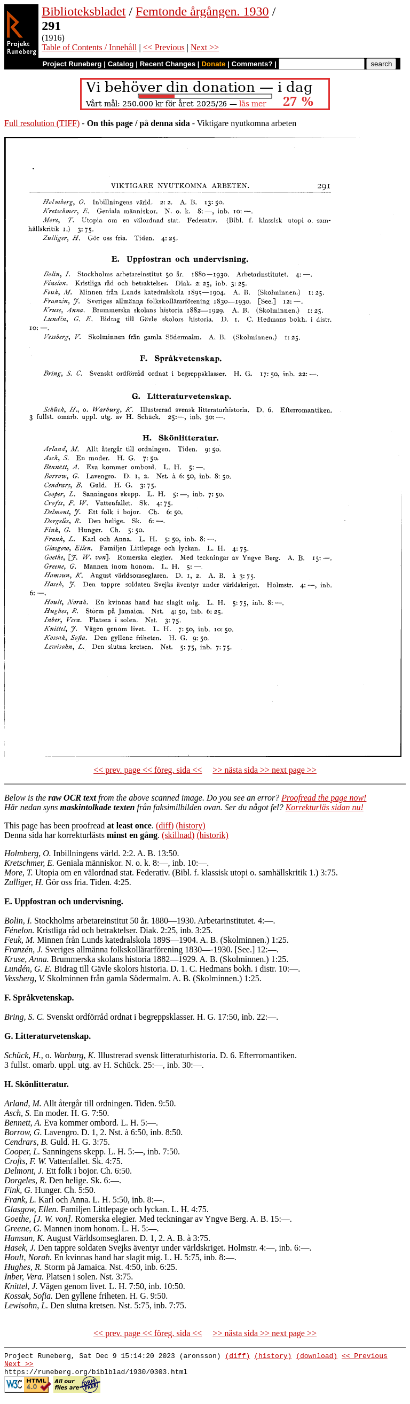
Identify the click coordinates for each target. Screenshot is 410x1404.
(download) (316, 1357)
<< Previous (164, 47)
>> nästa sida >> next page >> (264, 769)
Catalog (121, 64)
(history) (190, 825)
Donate (213, 64)
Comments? (252, 64)
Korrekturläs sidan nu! (325, 807)
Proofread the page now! (323, 797)
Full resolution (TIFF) (42, 123)
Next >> (205, 47)
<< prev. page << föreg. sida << (147, 769)
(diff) (165, 825)
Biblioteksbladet (83, 11)
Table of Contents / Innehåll (89, 47)
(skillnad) (178, 835)
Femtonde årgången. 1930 (202, 11)
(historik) (212, 835)
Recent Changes (167, 64)
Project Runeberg (71, 64)
